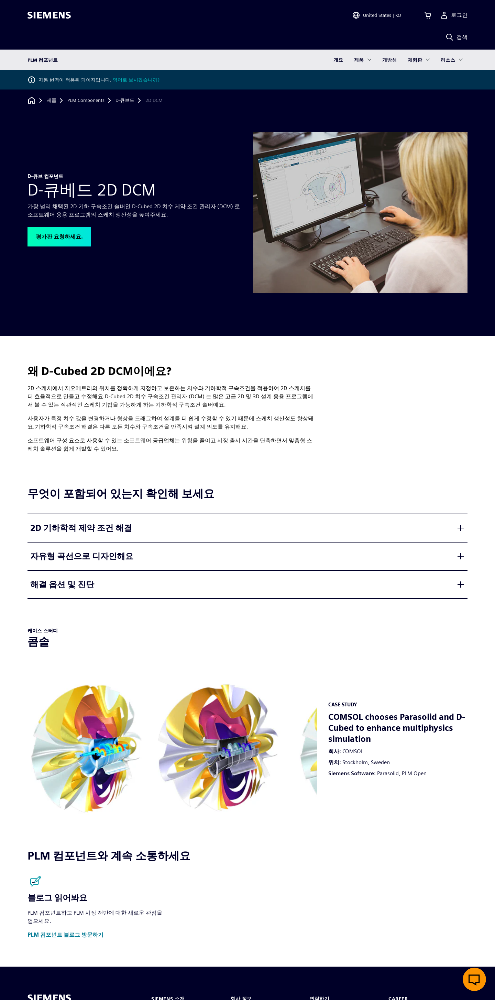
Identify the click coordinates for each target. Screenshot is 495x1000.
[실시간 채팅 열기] (474, 979)
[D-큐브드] (125, 100)
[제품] (51, 100)
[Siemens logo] (49, 15)
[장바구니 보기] (427, 15)
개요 (338, 60)
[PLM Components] (85, 100)
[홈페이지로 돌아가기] (32, 100)
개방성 (389, 60)
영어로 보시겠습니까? (136, 80)
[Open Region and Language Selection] (376, 15)
